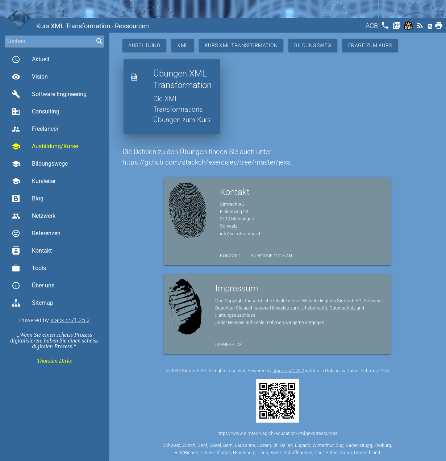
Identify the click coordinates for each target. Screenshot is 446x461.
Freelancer (35, 129)
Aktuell (30, 59)
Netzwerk (33, 216)
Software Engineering (49, 94)
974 (385, 370)
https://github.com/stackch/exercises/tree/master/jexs (206, 162)
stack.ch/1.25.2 (70, 320)
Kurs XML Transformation (241, 45)
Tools (29, 268)
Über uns (33, 285)
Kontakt (32, 250)
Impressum (228, 344)
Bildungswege (40, 164)
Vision (30, 77)
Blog (27, 198)
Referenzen (36, 233)
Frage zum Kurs (370, 45)
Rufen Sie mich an (271, 255)
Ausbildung (144, 45)
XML (182, 45)
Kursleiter (34, 181)
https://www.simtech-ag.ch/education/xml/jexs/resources (277, 433)
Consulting (35, 111)
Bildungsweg (313, 45)
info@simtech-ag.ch (241, 233)
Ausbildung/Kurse (45, 146)
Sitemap (32, 303)
